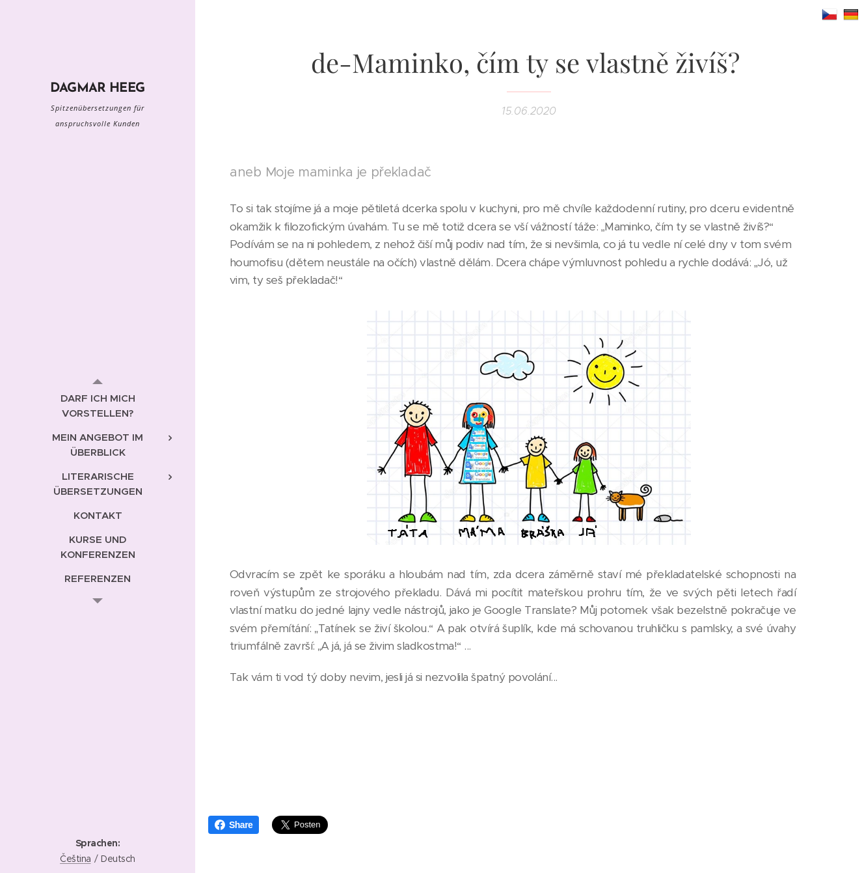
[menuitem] (97, 406)
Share (233, 825)
